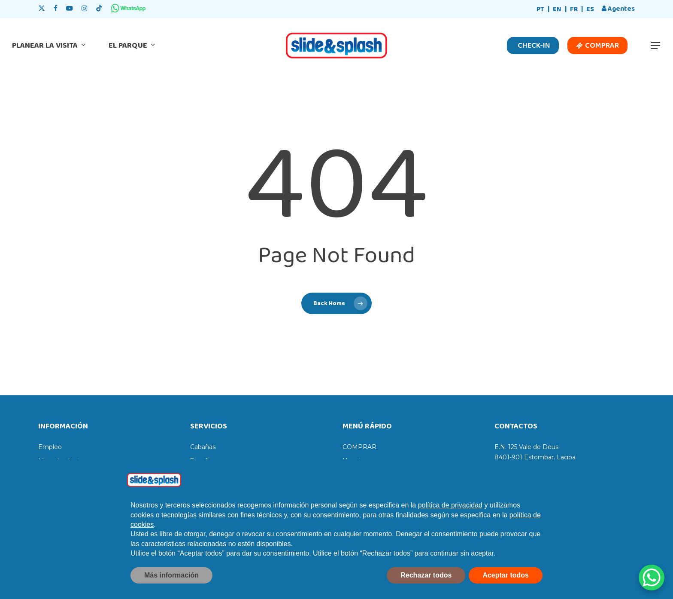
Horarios (355, 461)
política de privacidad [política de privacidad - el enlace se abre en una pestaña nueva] (450, 525)
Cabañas (202, 447)
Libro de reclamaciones (73, 474)
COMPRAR (359, 447)
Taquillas (202, 461)
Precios (354, 474)
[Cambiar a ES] (590, 9)
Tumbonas (206, 474)
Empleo (50, 447)
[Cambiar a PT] (540, 9)
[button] (656, 45)
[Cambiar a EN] (557, 9)
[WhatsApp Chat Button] (651, 577)
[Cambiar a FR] (574, 9)
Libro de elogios (62, 461)
